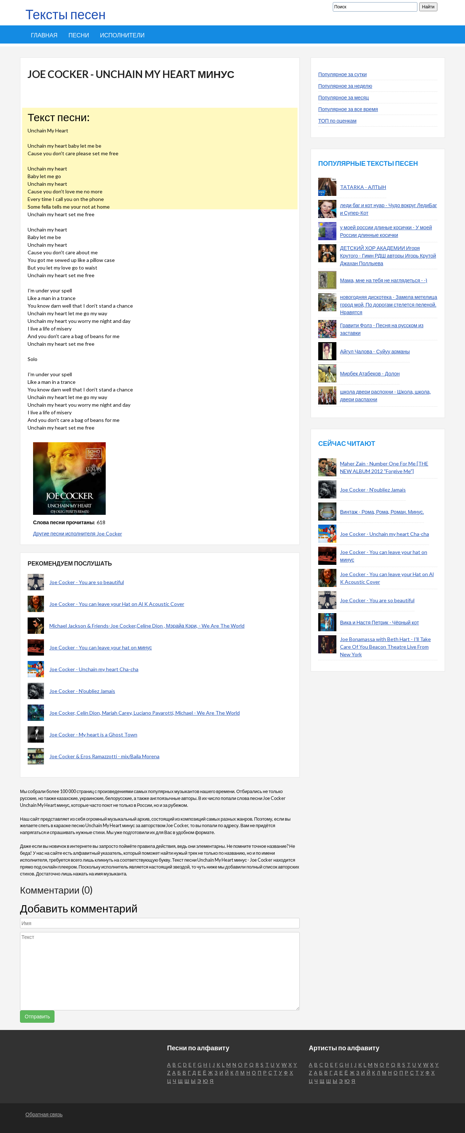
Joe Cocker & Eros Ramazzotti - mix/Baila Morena (104, 756)
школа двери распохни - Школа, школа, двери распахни (385, 395)
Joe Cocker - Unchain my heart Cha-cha (93, 669)
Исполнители (122, 35)
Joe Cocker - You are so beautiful (86, 582)
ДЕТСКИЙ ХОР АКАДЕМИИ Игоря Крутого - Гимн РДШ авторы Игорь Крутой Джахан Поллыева (388, 255)
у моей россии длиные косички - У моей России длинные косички (386, 231)
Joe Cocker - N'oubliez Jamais (82, 691)
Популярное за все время (348, 109)
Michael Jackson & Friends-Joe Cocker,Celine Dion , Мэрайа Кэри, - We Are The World (146, 626)
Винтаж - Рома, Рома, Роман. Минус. (382, 512)
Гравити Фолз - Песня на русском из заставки (382, 329)
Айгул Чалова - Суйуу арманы (375, 351)
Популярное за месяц (343, 97)
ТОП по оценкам (337, 121)
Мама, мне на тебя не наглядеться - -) (383, 280)
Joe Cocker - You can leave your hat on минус (100, 647)
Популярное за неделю (345, 86)
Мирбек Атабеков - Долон (370, 373)
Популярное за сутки (342, 74)
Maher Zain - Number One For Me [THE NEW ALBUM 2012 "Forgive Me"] (384, 467)
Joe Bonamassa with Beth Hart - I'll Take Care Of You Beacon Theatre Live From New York (385, 646)
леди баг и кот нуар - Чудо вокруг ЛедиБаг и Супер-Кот (388, 209)
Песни (78, 35)
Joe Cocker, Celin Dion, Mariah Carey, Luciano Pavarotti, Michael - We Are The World (144, 713)
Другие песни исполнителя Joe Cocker (77, 533)
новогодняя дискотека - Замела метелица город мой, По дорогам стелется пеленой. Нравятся (388, 304)
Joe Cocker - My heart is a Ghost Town (93, 734)
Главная (44, 35)
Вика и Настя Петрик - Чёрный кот (379, 622)
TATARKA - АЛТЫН (363, 187)
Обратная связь (43, 1114)
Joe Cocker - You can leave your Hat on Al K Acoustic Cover (116, 604)
